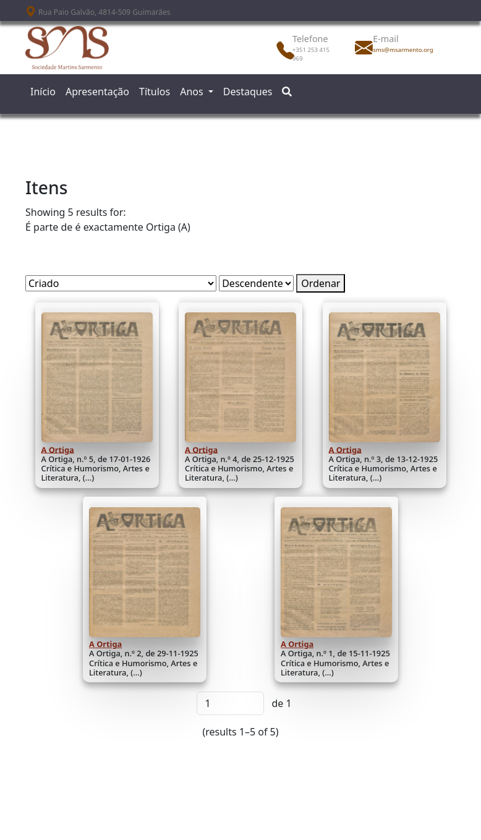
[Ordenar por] (120, 283)
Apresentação (97, 91)
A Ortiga (57, 449)
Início (43, 91)
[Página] (230, 703)
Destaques (248, 91)
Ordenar (320, 283)
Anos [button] (193, 91)
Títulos (154, 91)
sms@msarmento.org (400, 50)
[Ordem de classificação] (256, 283)
